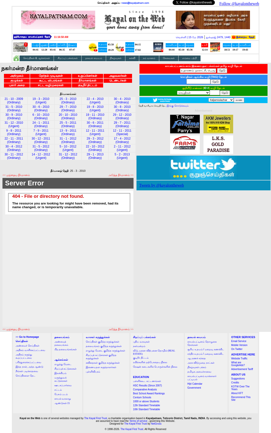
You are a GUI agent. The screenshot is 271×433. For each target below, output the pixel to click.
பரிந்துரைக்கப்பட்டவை (28, 362)
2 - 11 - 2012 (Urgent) (122, 148)
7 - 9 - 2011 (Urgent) (40, 132)
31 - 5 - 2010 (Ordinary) (13, 108)
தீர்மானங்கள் (87, 80)
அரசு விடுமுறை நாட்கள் (200, 362)
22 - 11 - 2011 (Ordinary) (13, 140)
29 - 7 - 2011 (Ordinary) (122, 124)
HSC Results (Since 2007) (147, 385)
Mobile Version (239, 345)
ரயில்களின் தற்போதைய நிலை (150, 362)
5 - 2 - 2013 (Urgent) (122, 156)
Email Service (238, 341)
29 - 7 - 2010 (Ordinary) (68, 108)
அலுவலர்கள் (118, 76)
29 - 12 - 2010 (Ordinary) (122, 116)
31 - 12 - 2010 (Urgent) (13, 124)
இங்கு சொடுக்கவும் (178, 105)
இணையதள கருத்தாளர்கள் (101, 367)
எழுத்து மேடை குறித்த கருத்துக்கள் (105, 350)
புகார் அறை (17, 85)
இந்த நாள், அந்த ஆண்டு (29, 366)
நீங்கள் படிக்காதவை (27, 371)
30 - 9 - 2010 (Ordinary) (13, 116)
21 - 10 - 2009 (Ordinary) (13, 100)
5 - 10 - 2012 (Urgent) (68, 148)
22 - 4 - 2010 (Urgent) (95, 100)
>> (27, 337)
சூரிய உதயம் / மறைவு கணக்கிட (205, 349)
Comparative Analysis (145, 389)
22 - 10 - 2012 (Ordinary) (95, 148)
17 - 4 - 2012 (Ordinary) (122, 140)
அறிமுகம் (16, 76)
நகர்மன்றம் (139, 346)
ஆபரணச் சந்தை (196, 358)
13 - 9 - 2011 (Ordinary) (68, 132)
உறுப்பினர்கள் (87, 76)
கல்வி (132, 58)
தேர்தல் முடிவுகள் (51, 76)
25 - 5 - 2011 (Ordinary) (68, 124)
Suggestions (238, 378)
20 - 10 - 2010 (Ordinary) (68, 116)
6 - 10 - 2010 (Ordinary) (40, 116)
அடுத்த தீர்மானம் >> (121, 174)
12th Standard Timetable (146, 405)
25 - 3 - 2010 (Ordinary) (68, 100)
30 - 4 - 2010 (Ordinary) (122, 100)
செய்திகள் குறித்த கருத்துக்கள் (102, 341)
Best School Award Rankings (149, 393)
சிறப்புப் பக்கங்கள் (68, 58)
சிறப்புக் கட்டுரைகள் (65, 368)
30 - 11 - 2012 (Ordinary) (13, 156)
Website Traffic (239, 358)
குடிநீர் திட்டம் (87, 85)
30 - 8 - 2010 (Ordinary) (122, 108)
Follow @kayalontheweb (239, 3)
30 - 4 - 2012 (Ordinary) (13, 148)
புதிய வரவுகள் (141, 341)
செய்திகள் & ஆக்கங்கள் (36, 58)
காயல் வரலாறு (62, 398)
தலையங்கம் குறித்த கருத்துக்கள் (104, 346)
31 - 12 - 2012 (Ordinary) (68, 156)
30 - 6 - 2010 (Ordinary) (40, 108)
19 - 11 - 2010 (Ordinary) (95, 116)
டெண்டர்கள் (117, 80)
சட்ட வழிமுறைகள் (51, 85)
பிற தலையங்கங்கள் (65, 349)
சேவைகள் (169, 58)
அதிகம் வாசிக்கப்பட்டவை (30, 350)
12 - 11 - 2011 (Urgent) (95, 132)
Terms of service (138, 421)
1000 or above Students (146, 401)
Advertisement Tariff (242, 369)
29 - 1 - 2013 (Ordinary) (95, 156)
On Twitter (236, 349)
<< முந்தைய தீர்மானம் (16, 174)
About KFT (237, 393)
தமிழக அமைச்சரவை (199, 371)
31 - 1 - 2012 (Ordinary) (68, 140)
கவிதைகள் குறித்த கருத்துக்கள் (103, 362)
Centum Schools (142, 397)
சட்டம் (58, 389)
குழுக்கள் (16, 80)
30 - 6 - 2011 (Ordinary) (95, 124)
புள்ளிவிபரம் (93, 371)
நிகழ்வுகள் (115, 58)
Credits (235, 382)
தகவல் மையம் (93, 58)
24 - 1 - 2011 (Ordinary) (40, 124)
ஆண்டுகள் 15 (62, 403)
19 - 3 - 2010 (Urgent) (40, 100)
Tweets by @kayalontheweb (161, 185)
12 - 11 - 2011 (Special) (122, 132)
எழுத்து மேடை (63, 364)
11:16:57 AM (61, 37)
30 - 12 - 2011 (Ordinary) (41, 140)
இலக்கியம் (60, 373)
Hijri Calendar (195, 383)
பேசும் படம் (61, 394)
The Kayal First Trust (95, 418)
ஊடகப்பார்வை (63, 385)
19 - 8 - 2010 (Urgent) (95, 108)
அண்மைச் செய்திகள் (27, 345)
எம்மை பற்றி (189, 58)
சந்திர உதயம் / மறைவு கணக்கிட (205, 353)
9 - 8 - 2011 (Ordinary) (13, 132)
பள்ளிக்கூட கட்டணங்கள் (147, 381)
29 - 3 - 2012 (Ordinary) (95, 140)
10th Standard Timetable (146, 409)
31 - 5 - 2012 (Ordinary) (40, 148)
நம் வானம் (149, 58)
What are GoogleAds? (238, 364)
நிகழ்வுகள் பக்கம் (196, 367)
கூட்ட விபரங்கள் (50, 80)
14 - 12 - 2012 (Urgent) (41, 156)
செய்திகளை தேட (25, 375)
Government (194, 387)
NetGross (156, 423)
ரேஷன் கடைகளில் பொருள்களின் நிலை (155, 366)
